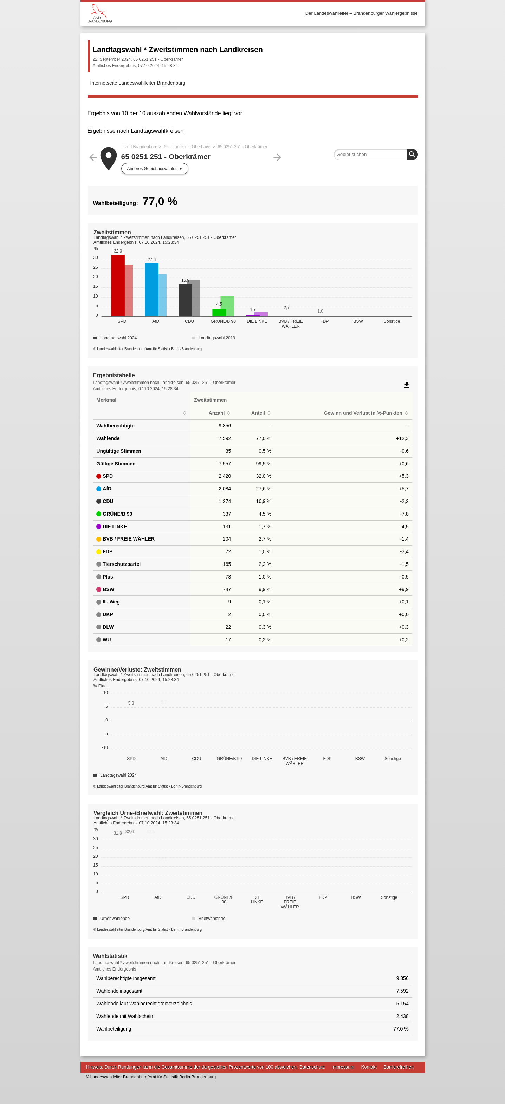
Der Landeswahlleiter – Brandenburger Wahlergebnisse (361, 13)
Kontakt (369, 1067)
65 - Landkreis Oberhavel (187, 146)
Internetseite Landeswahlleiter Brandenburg (138, 83)
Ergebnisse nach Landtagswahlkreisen (136, 131)
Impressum (343, 1067)
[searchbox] (376, 154)
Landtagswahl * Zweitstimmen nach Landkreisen (178, 49)
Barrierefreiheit (398, 1067)
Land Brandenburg (140, 146)
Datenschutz (312, 1067)
